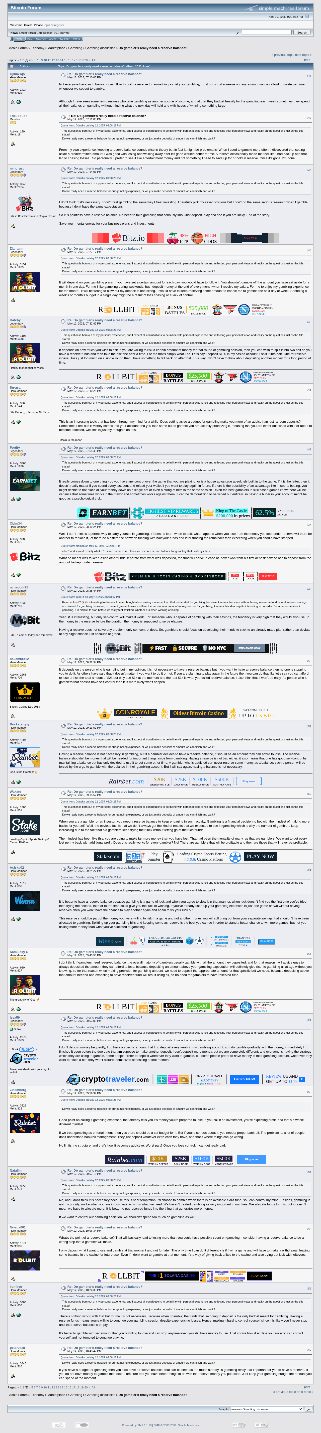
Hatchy (15, 320)
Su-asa (15, 387)
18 (77, 60)
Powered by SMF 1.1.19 (137, 1425)
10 (45, 60)
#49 (309, 589)
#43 (309, 170)
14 (61, 60)
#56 (309, 1091)
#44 (309, 250)
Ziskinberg (18, 1090)
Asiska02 (17, 867)
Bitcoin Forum (18, 48)
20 (86, 60)
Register (64, 39)
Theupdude (18, 116)
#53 (309, 869)
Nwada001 (18, 1227)
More (76, 39)
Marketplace (56, 48)
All (93, 60)
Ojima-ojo (17, 74)
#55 (309, 1019)
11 (49, 60)
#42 (309, 117)
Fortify (15, 447)
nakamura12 (19, 659)
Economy (37, 48)
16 (69, 60)
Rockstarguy (20, 724)
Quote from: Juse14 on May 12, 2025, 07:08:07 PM (90, 597)
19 (82, 60)
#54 (309, 954)
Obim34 (16, 523)
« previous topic (282, 55)
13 (57, 60)
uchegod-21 (19, 587)
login (47, 25)
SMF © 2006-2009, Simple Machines (176, 1425)
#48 (309, 525)
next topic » (303, 55)
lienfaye (16, 1287)
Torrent (65, 32)
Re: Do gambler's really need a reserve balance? (104, 74)
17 (73, 60)
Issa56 (15, 1017)
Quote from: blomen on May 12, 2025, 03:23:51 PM (90, 546)
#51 (309, 726)
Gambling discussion (100, 48)
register (59, 25)
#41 (309, 75)
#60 (309, 1349)
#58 (309, 1229)
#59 (309, 1288)
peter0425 (17, 1348)
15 (65, 60)
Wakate (15, 791)
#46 (309, 389)
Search (41, 39)
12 (53, 60)
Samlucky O (19, 952)
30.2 (56, 32)
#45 (309, 322)
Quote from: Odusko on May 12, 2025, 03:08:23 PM (91, 125)
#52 (309, 793)
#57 (309, 1172)
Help (30, 39)
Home (19, 39)
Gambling (75, 48)
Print (307, 59)
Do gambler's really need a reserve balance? (153, 48)
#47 (309, 449)
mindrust (17, 168)
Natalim (16, 1170)
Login (52, 39)
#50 (309, 661)
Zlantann (16, 248)
